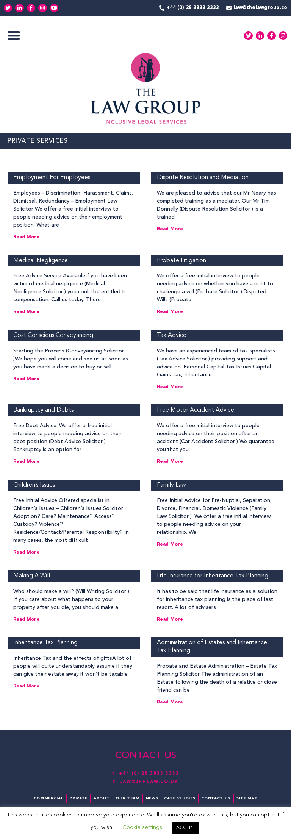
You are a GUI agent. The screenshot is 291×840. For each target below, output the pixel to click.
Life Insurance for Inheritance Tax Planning (212, 576)
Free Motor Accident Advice (195, 410)
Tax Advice (171, 335)
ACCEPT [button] (185, 827)
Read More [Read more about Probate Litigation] (170, 312)
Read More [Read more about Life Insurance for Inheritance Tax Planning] (170, 619)
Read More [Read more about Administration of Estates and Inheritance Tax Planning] (170, 702)
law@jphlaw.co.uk (149, 782)
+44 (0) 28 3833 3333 (149, 774)
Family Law (171, 485)
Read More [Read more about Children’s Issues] (26, 552)
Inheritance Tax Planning (45, 643)
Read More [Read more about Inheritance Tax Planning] (26, 686)
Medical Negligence (40, 261)
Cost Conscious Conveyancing (53, 335)
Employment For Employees (51, 178)
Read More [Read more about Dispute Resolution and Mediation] (170, 229)
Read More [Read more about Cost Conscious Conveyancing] (26, 379)
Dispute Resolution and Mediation (203, 178)
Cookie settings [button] (142, 828)
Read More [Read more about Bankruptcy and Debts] (26, 461)
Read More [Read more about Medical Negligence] (26, 312)
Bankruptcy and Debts (43, 410)
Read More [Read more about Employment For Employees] (26, 237)
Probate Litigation (181, 261)
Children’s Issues (34, 485)
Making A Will (31, 576)
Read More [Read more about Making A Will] (26, 619)
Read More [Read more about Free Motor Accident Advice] (170, 461)
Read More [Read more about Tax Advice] (170, 387)
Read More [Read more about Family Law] (170, 544)
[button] (14, 36)
